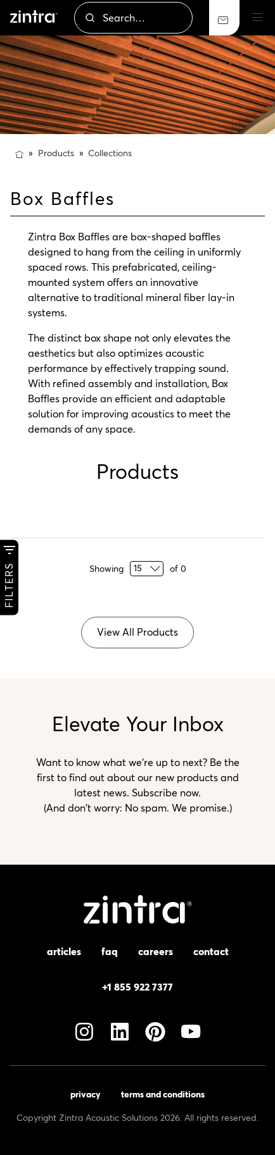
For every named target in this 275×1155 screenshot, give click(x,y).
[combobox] (133, 18)
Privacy (85, 1094)
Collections (110, 153)
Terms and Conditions (163, 1094)
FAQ (109, 951)
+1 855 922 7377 (137, 986)
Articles (64, 951)
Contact (211, 951)
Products (56, 153)
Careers (155, 951)
